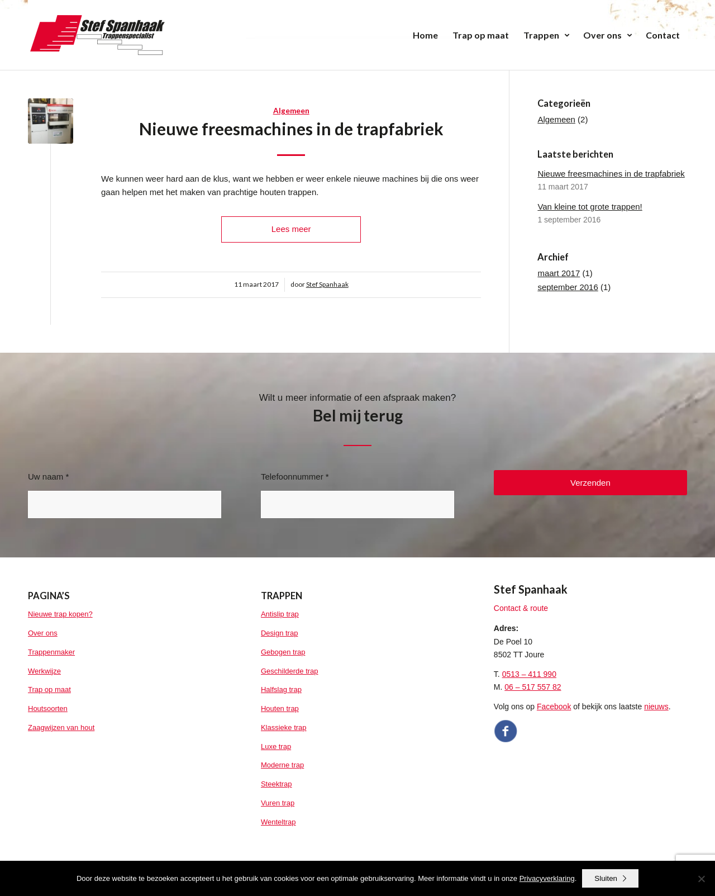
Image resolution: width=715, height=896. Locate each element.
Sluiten (605, 878)
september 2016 (567, 287)
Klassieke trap (284, 727)
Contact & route (521, 608)
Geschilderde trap (289, 671)
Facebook (554, 706)
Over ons (43, 633)
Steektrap (276, 784)
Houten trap (280, 708)
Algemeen (291, 110)
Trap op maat (49, 689)
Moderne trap (282, 765)
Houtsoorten (48, 708)
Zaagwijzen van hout (61, 727)
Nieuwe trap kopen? (60, 614)
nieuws (656, 706)
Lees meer (291, 229)
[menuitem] (425, 35)
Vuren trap (277, 803)
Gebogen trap (283, 652)
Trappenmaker (51, 652)
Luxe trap (276, 746)
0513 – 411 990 (529, 674)
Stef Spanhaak (327, 284)
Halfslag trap (281, 689)
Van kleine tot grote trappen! (589, 206)
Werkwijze (44, 671)
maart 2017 (558, 273)
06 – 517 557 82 (532, 686)
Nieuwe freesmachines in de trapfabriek (291, 128)
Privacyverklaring (547, 878)
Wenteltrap (278, 822)
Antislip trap (280, 614)
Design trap (279, 633)
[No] (701, 878)
